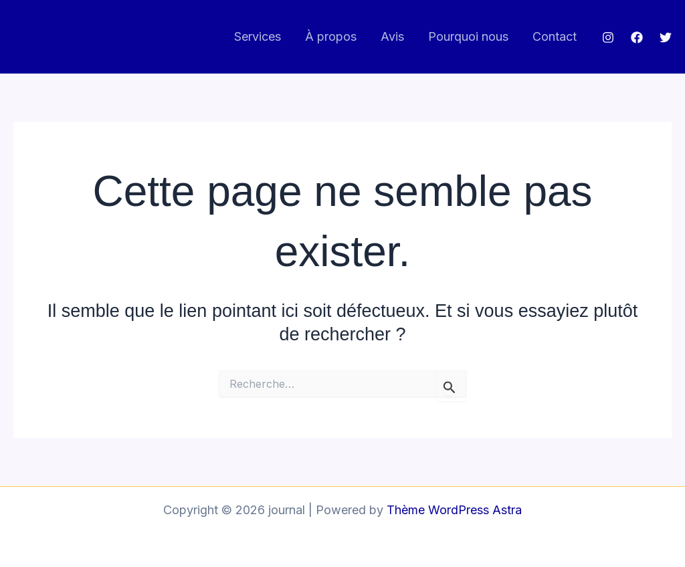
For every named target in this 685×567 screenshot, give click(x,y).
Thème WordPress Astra (454, 510)
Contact (554, 36)
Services (257, 36)
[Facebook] (637, 37)
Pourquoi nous (468, 36)
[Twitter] (666, 37)
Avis (392, 36)
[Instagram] (608, 37)
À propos (331, 36)
